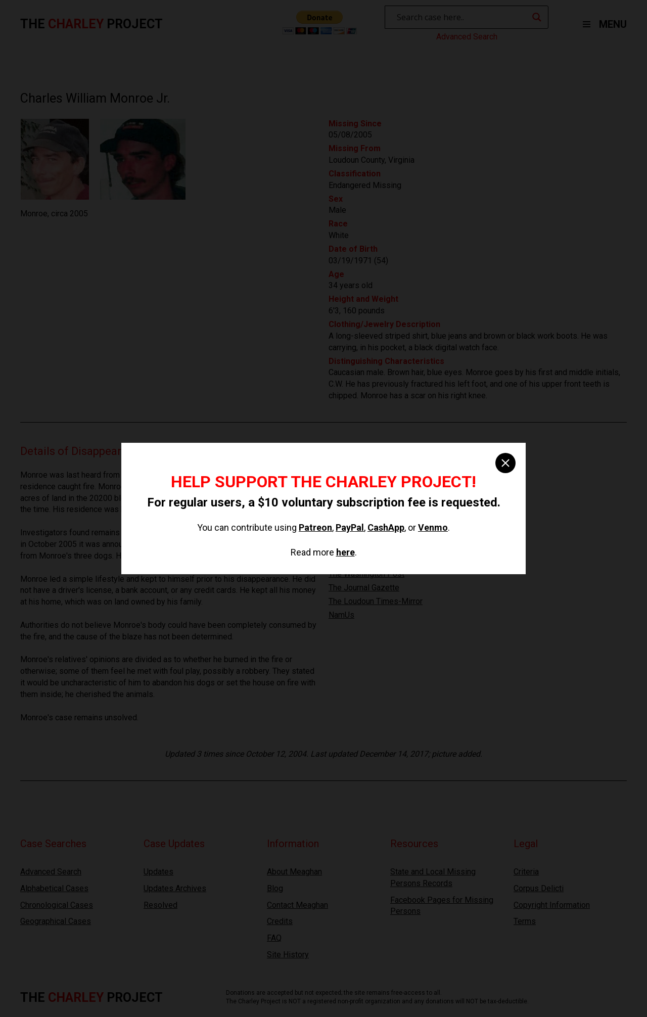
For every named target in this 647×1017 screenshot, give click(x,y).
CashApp (385, 527)
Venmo (433, 527)
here (345, 552)
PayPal (350, 527)
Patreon (315, 527)
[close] (505, 463)
